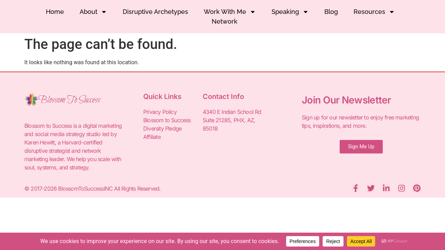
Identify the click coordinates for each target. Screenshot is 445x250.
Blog (331, 11)
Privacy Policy (160, 111)
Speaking (290, 12)
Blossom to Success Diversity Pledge (167, 124)
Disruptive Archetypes (155, 11)
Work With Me (230, 12)
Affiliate (152, 136)
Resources (374, 12)
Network (224, 21)
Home (55, 11)
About (93, 12)
